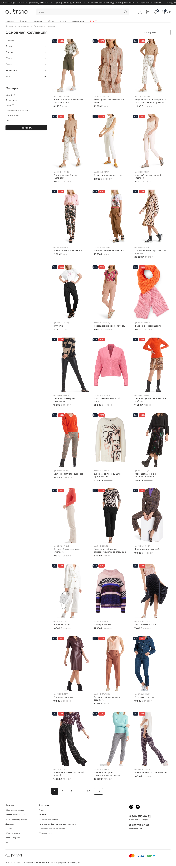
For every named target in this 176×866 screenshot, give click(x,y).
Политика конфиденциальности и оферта (57, 824)
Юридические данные (48, 819)
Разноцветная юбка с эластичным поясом (145, 475)
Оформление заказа (15, 810)
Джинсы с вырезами (144, 697)
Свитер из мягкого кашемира (68, 473)
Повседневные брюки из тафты (110, 325)
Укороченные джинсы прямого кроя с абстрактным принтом (150, 101)
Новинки (11, 20)
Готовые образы (13, 838)
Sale (93, 20)
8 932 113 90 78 (139, 825)
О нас (41, 810)
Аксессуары (79, 20)
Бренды (25, 20)
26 (88, 791)
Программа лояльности (16, 814)
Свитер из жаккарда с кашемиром (64, 399)
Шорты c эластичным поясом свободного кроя (68, 101)
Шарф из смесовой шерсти (148, 325)
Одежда (39, 20)
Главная (9, 26)
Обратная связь (45, 833)
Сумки (64, 20)
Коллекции (23, 26)
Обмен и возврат (13, 833)
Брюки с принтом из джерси (67, 250)
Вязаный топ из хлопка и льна (109, 175)
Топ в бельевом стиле (145, 624)
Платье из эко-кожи (63, 697)
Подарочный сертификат (17, 819)
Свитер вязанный (103, 624)
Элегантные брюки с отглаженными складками (107, 773)
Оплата (9, 828)
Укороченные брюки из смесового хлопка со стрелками (110, 550)
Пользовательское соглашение (53, 828)
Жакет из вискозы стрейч (147, 549)
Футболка (58, 325)
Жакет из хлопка (61, 624)
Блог (8, 842)
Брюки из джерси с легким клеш (150, 772)
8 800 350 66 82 (140, 816)
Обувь (52, 20)
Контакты (43, 814)
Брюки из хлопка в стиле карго (109, 250)
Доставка (10, 824)
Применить (26, 127)
